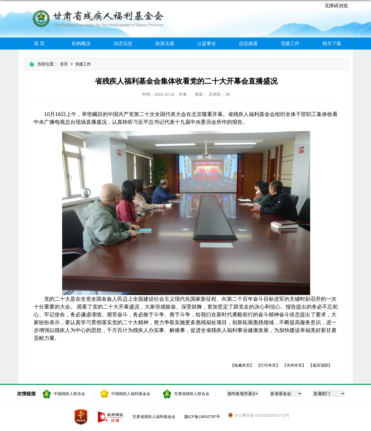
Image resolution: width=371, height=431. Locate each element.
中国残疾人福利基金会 (130, 393)
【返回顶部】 (320, 365)
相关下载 (331, 43)
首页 (64, 64)
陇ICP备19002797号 (202, 416)
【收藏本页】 (242, 365)
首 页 (39, 43)
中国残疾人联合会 (69, 393)
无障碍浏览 (336, 5)
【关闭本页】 (294, 365)
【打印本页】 (268, 365)
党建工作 (290, 43)
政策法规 (164, 43)
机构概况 (81, 43)
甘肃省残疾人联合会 (191, 393)
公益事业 (206, 43)
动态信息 (123, 43)
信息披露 (248, 43)
